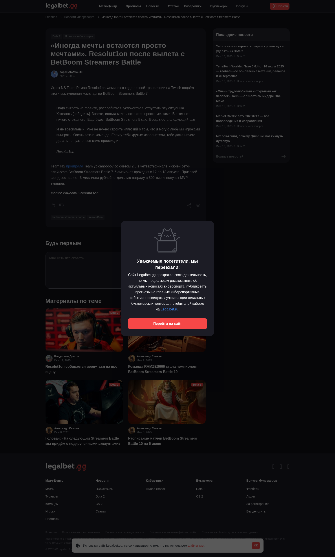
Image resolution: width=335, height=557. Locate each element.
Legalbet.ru (169, 309)
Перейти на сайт (167, 323)
